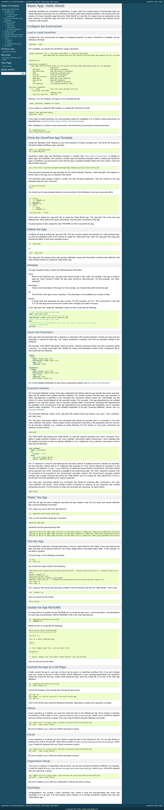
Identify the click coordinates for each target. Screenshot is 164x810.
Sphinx (92, 808)
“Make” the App (10, 31)
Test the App (9, 33)
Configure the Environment (9, 12)
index (161, 2)
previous (150, 2)
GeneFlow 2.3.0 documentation (12, 2)
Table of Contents (10, 6)
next (156, 2)
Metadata (10, 24)
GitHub (9, 40)
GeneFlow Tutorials (33, 2)
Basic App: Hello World (50, 2)
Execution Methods (14, 29)
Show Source (7, 66)
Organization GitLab (14, 44)
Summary (8, 46)
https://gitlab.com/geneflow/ (96, 156)
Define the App (10, 22)
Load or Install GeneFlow (12, 15)
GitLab (9, 42)
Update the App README (14, 35)
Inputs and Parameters (11, 26)
